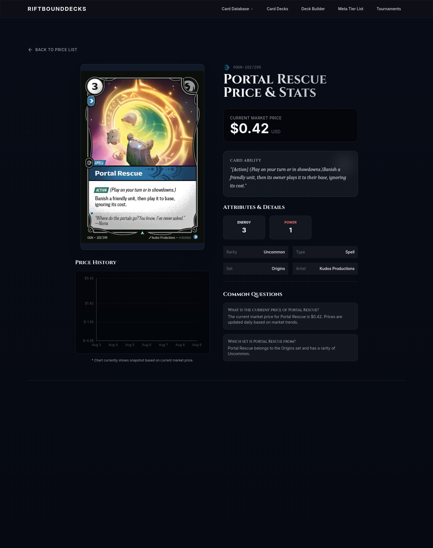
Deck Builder (313, 8)
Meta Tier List (350, 8)
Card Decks (277, 8)
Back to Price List (52, 50)
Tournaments (389, 8)
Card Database (238, 8)
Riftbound (57, 9)
